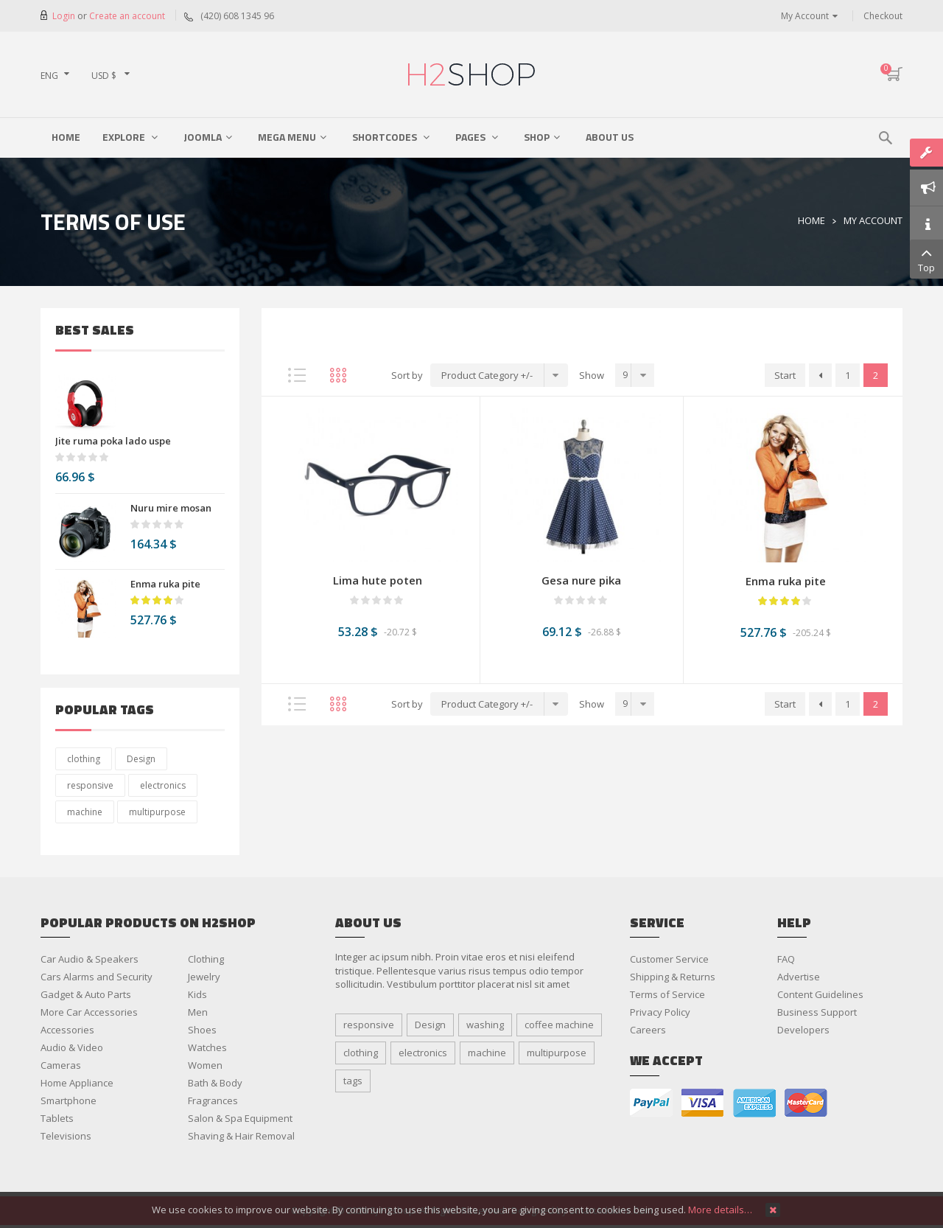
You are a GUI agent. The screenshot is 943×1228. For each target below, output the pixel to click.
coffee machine (559, 1024)
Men (198, 1012)
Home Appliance (77, 1082)
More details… (720, 1209)
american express (754, 1103)
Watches (207, 1047)
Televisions (66, 1135)
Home (811, 220)
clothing (83, 759)
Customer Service (669, 959)
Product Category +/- (487, 375)
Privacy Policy (660, 1012)
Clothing (206, 959)
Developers (803, 1029)
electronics (163, 785)
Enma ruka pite (165, 583)
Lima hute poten (377, 580)
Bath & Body (215, 1082)
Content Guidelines (820, 994)
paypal (651, 1103)
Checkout (882, 16)
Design (141, 759)
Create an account (127, 16)
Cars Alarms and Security (97, 976)
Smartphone (69, 1100)
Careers (648, 1029)
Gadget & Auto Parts (86, 994)
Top (926, 258)
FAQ (786, 959)
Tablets (57, 1118)
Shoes (202, 1029)
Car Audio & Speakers (90, 959)
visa (702, 1103)
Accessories (67, 1029)
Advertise (798, 976)
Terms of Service (667, 994)
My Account (805, 16)
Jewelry (204, 976)
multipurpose (157, 812)
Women (205, 1065)
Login (64, 16)
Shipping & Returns (672, 976)
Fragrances (213, 1100)
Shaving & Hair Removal (241, 1135)
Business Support (817, 1012)
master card (806, 1103)
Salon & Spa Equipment (240, 1118)
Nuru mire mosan (170, 507)
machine (84, 812)
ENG (49, 75)
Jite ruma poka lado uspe (113, 440)
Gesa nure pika (581, 580)
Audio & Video (72, 1047)
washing (485, 1024)
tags (352, 1080)
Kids (197, 994)
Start (785, 375)
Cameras (61, 1065)
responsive (90, 785)
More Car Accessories (89, 1012)
